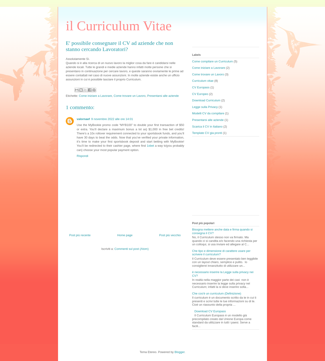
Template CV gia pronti (207, 133)
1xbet (150, 145)
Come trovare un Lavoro (129, 95)
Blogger (180, 352)
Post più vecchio (170, 235)
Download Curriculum (206, 100)
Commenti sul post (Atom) (131, 249)
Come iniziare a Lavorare (95, 95)
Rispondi (82, 156)
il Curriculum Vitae (119, 25)
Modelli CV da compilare (208, 113)
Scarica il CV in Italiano (207, 126)
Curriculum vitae (202, 80)
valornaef (83, 119)
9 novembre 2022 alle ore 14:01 (112, 119)
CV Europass (201, 87)
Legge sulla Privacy (205, 107)
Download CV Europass (210, 311)
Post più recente (80, 235)
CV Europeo (200, 94)
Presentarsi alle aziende (163, 95)
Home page (124, 235)
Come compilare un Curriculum (212, 61)
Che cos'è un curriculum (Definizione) (216, 293)
